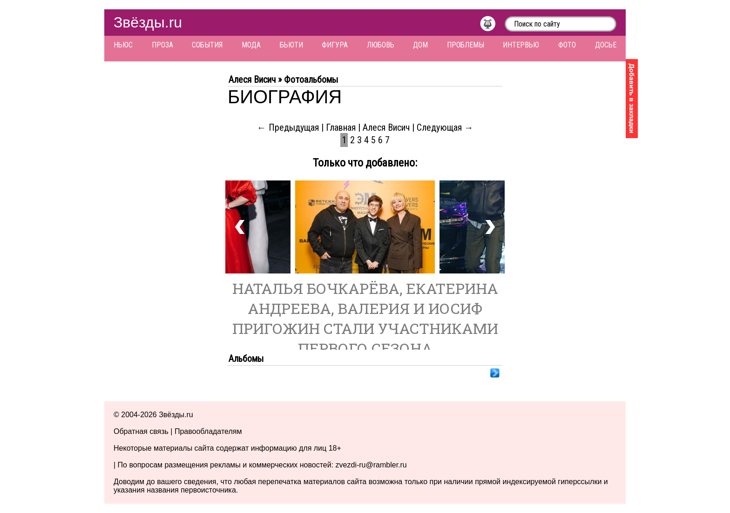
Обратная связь (141, 431)
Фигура (335, 44)
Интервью (521, 44)
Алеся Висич (386, 127)
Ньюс (123, 44)
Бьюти (291, 44)
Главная (341, 127)
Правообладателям (208, 431)
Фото (567, 44)
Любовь (380, 44)
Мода (251, 44)
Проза (162, 44)
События (207, 44)
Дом (420, 44)
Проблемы (465, 44)
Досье (605, 44)
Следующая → (445, 127)
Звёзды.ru (148, 22)
